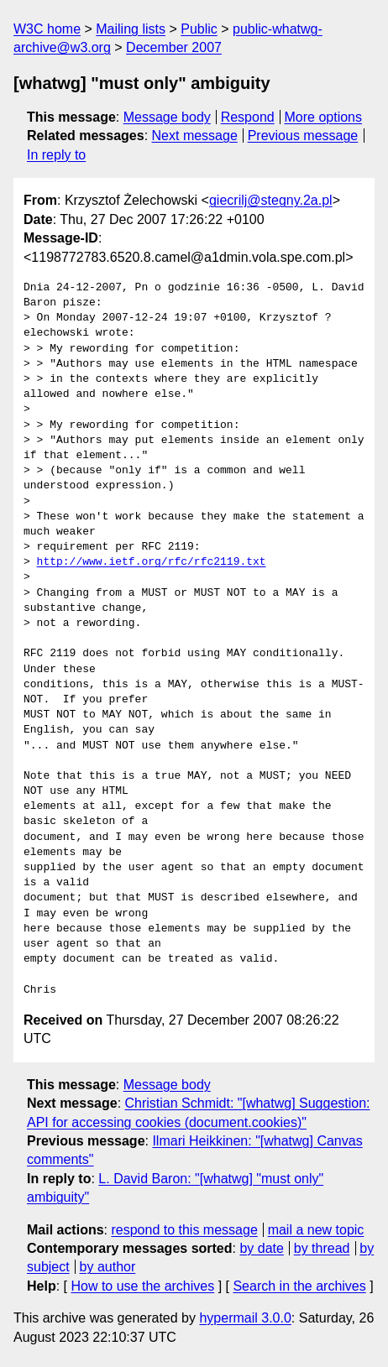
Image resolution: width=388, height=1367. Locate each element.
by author (108, 1267)
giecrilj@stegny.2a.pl (271, 200)
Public (199, 29)
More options (324, 117)
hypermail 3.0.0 (245, 1318)
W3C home (47, 29)
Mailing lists (130, 29)
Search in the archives (299, 1286)
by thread (322, 1248)
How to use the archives (142, 1286)
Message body (167, 117)
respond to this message (184, 1230)
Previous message (303, 135)
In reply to (56, 155)
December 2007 (174, 47)
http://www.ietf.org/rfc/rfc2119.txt (151, 562)
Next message (195, 135)
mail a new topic (316, 1230)
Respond (248, 117)
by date (261, 1248)
